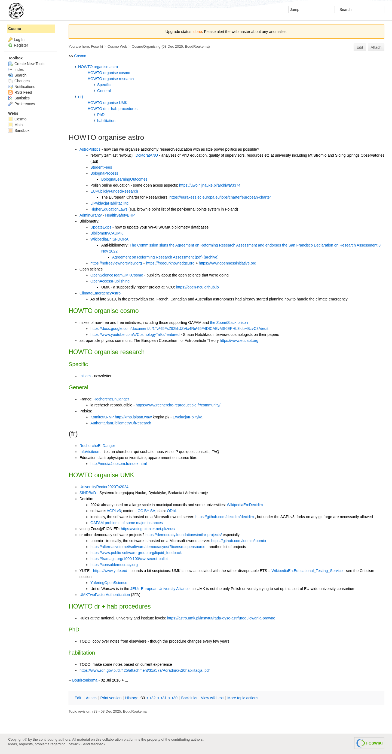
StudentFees (101, 167)
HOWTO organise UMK (107, 103)
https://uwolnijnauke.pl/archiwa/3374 (209, 185)
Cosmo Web (117, 46)
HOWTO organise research (111, 79)
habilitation (106, 120)
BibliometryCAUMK (106, 233)
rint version (111, 698)
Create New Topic (26, 64)
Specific (104, 85)
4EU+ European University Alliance (160, 588)
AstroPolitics (89, 149)
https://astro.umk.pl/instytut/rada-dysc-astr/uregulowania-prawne (221, 618)
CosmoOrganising (146, 46)
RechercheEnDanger (111, 399)
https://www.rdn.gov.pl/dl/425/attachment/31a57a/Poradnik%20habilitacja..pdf (144, 670)
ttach (91, 698)
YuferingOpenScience (108, 582)
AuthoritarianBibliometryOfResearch (120, 423)
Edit (360, 47)
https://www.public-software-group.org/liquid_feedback (136, 553)
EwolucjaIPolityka (187, 417)
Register (21, 45)
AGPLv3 (114, 511)
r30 (174, 698)
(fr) (80, 97)
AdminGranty (90, 215)
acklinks (189, 698)
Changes (19, 81)
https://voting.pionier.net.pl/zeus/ (148, 529)
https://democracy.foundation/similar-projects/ (183, 535)
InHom (85, 376)
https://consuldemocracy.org (114, 565)
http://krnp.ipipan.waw (133, 417)
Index (16, 69)
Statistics (19, 98)
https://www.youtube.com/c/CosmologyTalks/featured (135, 334)
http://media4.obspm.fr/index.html (118, 463)
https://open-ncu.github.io (197, 287)
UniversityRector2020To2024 (103, 487)
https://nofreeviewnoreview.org (116, 263)
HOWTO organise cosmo (109, 73)
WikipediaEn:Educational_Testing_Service (306, 570)
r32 (152, 698)
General (104, 91)
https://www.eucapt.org (239, 340)
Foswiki (97, 46)
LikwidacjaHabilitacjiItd (109, 203)
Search (17, 75)
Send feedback (93, 744)
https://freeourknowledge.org (170, 263)
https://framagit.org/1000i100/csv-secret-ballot (129, 559)
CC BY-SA (146, 511)
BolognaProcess (104, 173)
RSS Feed (20, 92)
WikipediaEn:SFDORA (109, 239)
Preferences (21, 104)
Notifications (21, 86)
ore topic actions (242, 698)
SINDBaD (87, 493)
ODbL (172, 511)
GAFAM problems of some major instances (126, 523)
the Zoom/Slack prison (229, 322)
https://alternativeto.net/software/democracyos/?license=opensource (147, 547)
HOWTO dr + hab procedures (112, 109)
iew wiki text (212, 698)
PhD (101, 115)
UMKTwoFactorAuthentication (104, 594)
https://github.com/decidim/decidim (224, 517)
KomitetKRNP (102, 417)
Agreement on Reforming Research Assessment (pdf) (157, 257)
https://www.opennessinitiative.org (227, 263)
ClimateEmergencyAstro (100, 293)
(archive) (211, 257)
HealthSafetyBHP (120, 215)
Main (15, 125)
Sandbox (18, 130)
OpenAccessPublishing (110, 281)
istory (131, 698)
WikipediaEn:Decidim (245, 505)
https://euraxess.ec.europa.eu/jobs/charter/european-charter (220, 197)
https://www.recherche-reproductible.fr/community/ (178, 405)
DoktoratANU (147, 155)
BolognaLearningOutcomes (124, 179)
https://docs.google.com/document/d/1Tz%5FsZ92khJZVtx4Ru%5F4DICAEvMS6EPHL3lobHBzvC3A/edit (179, 328)
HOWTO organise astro (98, 67)
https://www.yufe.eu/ (110, 570)
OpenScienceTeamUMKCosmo (116, 275)
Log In (19, 39)
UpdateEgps (100, 227)
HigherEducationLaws (108, 209)
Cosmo (80, 56)
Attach (376, 47)
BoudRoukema (197, 46)
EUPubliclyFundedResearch (114, 191)
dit (78, 698)
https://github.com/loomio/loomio (238, 541)
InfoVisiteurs (89, 451)
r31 (164, 698)
